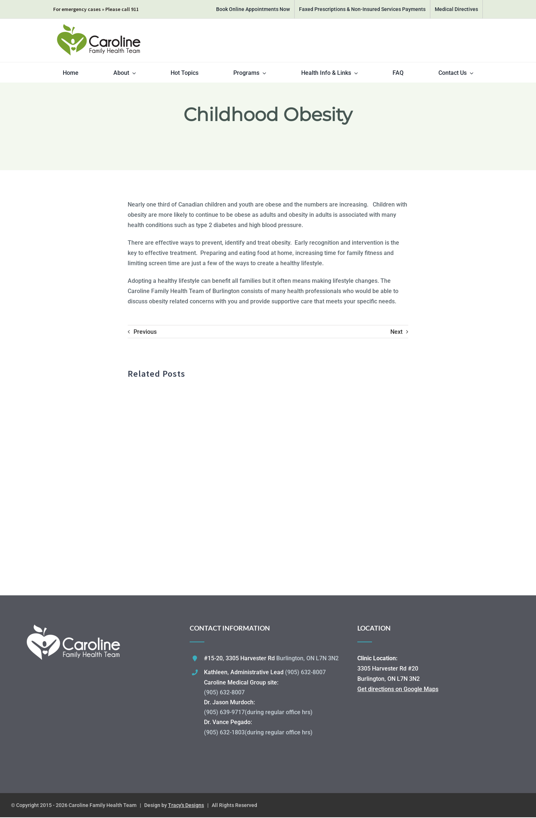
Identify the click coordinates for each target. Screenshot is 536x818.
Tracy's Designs (186, 805)
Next (396, 331)
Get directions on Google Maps (397, 689)
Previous (145, 331)
